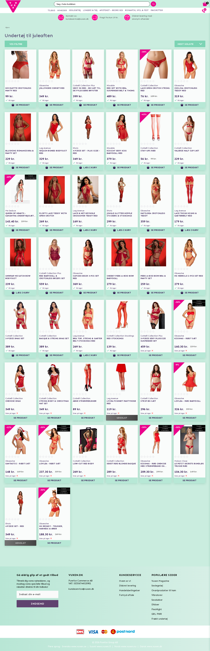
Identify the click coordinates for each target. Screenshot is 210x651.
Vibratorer (157, 595)
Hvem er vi (125, 581)
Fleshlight (157, 609)
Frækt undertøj (160, 619)
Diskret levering (127, 585)
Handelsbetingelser (129, 590)
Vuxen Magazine (160, 581)
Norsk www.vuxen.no (125, 646)
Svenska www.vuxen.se (74, 646)
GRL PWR (157, 614)
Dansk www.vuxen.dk (151, 646)
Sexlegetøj (157, 585)
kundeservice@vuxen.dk (81, 589)
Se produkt (21, 105)
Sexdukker (157, 600)
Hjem (7, 28)
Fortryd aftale (126, 595)
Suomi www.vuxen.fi (100, 646)
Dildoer (155, 604)
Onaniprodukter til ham (164, 590)
